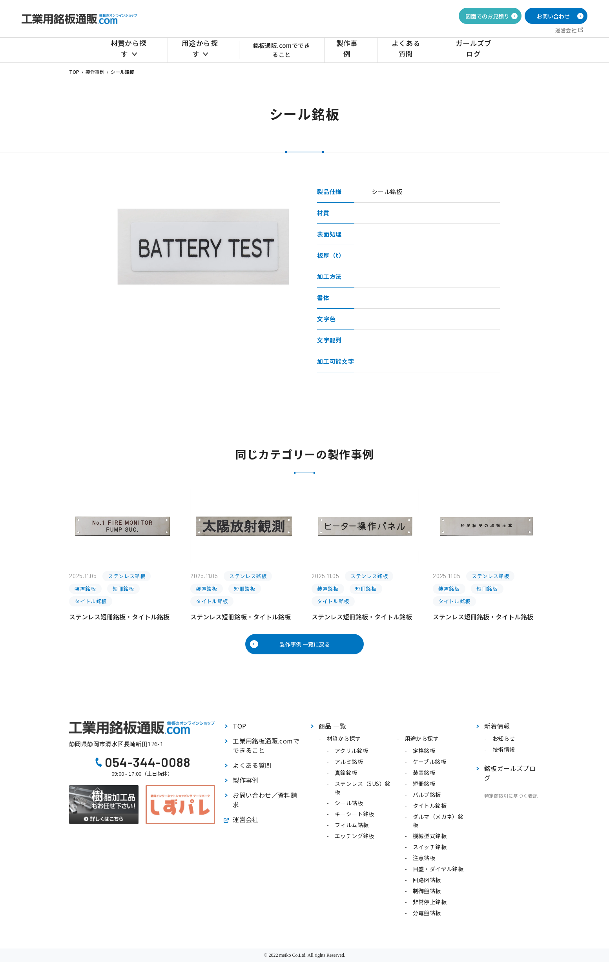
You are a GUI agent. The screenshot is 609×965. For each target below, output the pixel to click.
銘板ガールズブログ (510, 775)
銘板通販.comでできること (285, 50)
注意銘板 (424, 860)
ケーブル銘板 (429, 764)
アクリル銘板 (351, 753)
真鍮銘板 (346, 775)
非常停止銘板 (430, 904)
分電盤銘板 (427, 915)
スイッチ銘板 (430, 849)
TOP (74, 71)
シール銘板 (349, 805)
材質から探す (131, 50)
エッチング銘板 (354, 838)
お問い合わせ (553, 16)
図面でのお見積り (487, 16)
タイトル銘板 (430, 808)
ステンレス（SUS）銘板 (362, 790)
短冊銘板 (424, 786)
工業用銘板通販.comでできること (266, 748)
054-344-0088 (148, 765)
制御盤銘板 (427, 893)
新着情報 (497, 728)
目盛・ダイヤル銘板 (438, 871)
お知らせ (503, 741)
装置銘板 (424, 775)
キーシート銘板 (354, 816)
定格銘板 (424, 753)
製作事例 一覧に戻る (304, 645)
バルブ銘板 (427, 797)
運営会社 (565, 30)
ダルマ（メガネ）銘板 (438, 823)
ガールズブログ (475, 50)
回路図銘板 (427, 882)
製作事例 (358, 50)
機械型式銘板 (430, 838)
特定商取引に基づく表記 (511, 798)
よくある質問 (412, 50)
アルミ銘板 (349, 764)
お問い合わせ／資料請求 (265, 802)
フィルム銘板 (351, 827)
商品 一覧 (332, 728)
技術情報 (503, 752)
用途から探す (198, 50)
